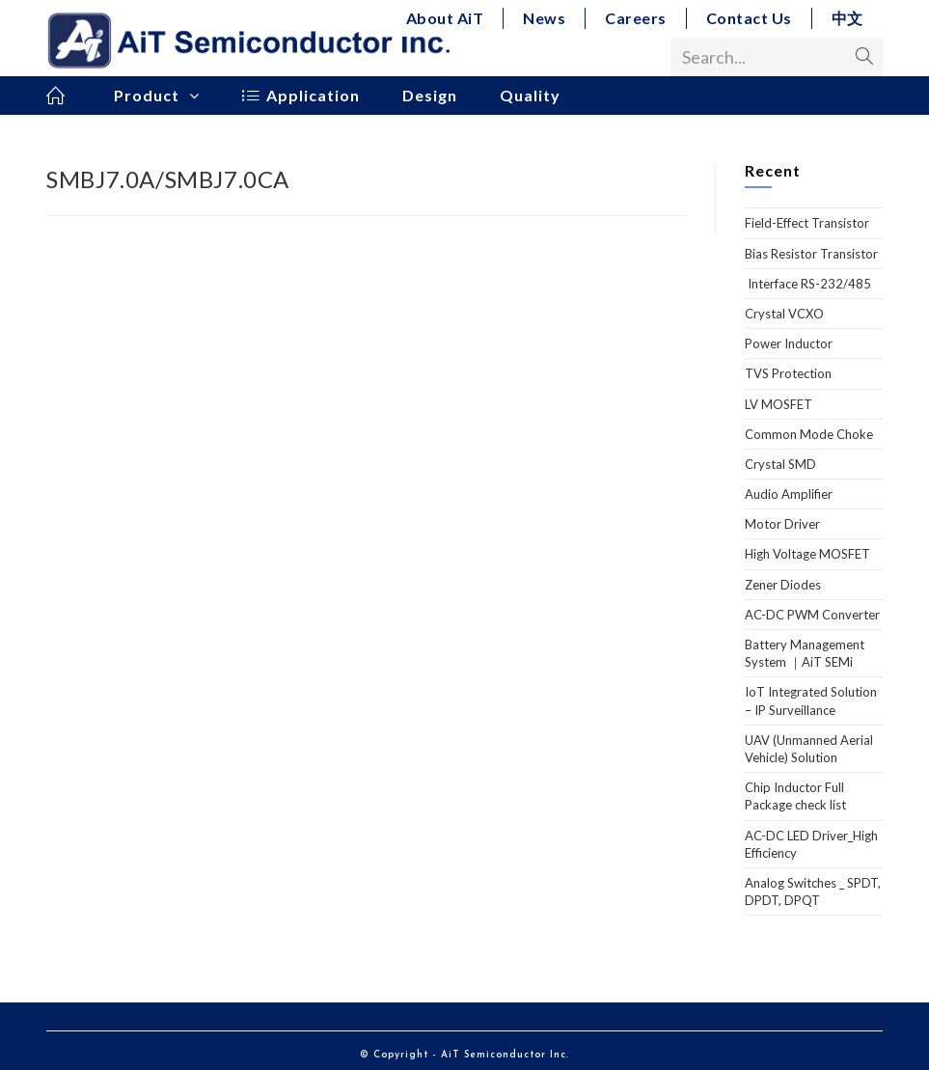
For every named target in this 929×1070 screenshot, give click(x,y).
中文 (847, 18)
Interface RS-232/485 (808, 283)
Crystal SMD (780, 464)
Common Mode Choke (809, 434)
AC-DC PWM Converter (812, 614)
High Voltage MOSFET (807, 554)
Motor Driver (782, 524)
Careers (636, 18)
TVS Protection (788, 373)
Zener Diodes (783, 584)
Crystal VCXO (784, 313)
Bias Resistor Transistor (811, 253)
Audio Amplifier (789, 494)
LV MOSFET (778, 404)
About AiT (445, 18)
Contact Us (749, 18)
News (544, 18)
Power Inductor (789, 343)
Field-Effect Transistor (807, 223)
